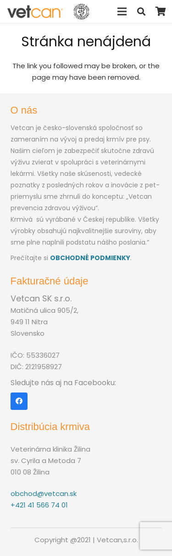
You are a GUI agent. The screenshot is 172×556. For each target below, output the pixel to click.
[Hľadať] (141, 11)
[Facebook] (19, 401)
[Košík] (160, 11)
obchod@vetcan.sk (44, 493)
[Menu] (122, 11)
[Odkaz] (35, 12)
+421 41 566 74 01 (39, 505)
